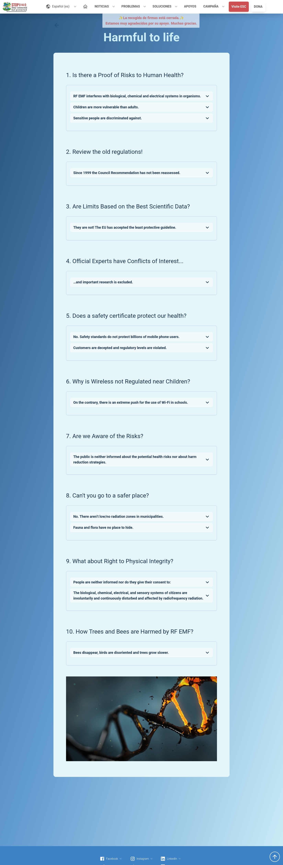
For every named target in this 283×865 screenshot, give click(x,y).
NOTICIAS (102, 6)
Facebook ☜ (111, 858)
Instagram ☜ (141, 858)
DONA (258, 6)
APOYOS (190, 6)
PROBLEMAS (130, 6)
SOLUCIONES (162, 6)
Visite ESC (239, 6)
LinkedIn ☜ (171, 858)
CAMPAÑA (210, 6)
